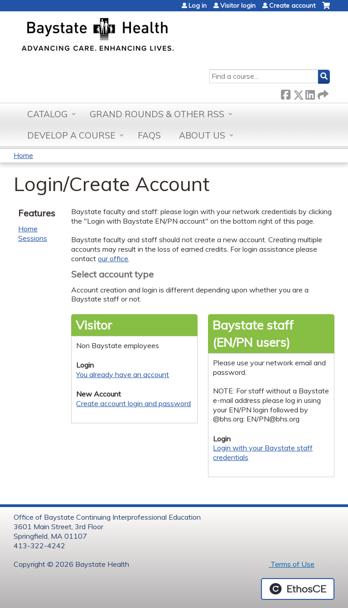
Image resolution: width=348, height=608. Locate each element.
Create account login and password (133, 403)
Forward (322, 93)
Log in (197, 5)
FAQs (149, 135)
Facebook (285, 93)
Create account (292, 5)
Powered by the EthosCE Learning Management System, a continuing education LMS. (297, 589)
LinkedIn (309, 93)
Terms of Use (291, 564)
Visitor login (238, 5)
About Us (202, 135)
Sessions (32, 238)
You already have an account (122, 374)
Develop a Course (71, 135)
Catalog (47, 114)
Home (23, 155)
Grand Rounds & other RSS (157, 114)
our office (113, 258)
